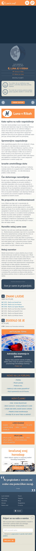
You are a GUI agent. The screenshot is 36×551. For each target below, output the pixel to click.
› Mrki (17, 427)
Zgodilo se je (15, 320)
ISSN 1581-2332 (6, 544)
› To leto (28, 425)
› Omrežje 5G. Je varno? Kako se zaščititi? (18, 414)
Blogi (19, 500)
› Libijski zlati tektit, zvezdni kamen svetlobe (18, 409)
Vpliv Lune (4, 498)
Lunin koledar (5, 496)
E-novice (20, 505)
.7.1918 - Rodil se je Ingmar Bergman (12, 307)
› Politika (18, 380)
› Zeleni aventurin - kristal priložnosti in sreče (18, 406)
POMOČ (19, 511)
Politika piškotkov (15, 544)
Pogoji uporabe (18, 520)
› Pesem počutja (18, 383)
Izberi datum (18, 102)
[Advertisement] (18, 24)
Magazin (20, 498)
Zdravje (3, 503)
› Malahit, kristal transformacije (18, 411)
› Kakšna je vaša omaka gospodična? (18, 388)
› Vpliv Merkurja (20, 440)
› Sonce (24, 427)
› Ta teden (20, 425)
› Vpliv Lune (7, 438)
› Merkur (5, 430)
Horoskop (4, 500)
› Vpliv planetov (8, 442)
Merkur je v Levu (18, 74)
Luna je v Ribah (18, 68)
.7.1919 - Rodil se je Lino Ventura (11, 304)
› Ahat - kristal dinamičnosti (18, 403)
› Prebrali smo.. (18, 386)
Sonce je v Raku (18, 72)
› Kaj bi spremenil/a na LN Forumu (18, 391)
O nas (18, 515)
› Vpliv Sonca (7, 440)
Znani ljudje (15, 296)
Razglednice (21, 503)
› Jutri (12, 425)
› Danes (5, 425)
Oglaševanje (18, 517)
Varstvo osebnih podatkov (27, 544)
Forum (20, 496)
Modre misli (4, 505)
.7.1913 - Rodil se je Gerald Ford (11, 302)
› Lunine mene (7, 427)
